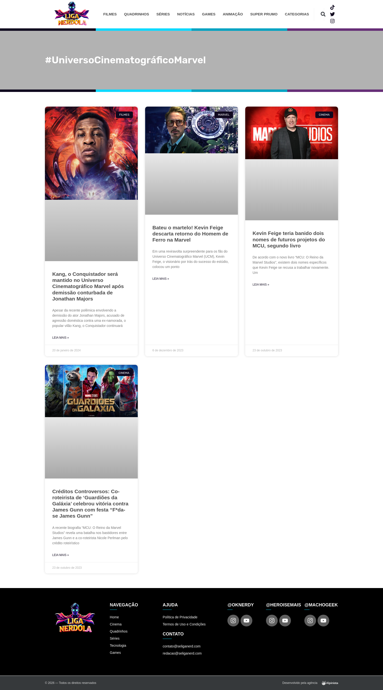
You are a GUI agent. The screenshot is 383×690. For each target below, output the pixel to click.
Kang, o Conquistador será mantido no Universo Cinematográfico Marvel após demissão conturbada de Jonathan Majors (88, 286)
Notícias (186, 14)
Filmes (110, 14)
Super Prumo (263, 14)
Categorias (297, 14)
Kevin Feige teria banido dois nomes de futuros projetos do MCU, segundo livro (289, 239)
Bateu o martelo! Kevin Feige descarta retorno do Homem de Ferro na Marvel (190, 234)
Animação (233, 14)
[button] (323, 14)
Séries (163, 14)
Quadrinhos (136, 14)
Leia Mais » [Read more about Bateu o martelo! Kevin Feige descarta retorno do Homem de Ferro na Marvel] (160, 278)
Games (208, 14)
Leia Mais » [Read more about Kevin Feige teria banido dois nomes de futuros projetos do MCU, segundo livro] (261, 284)
